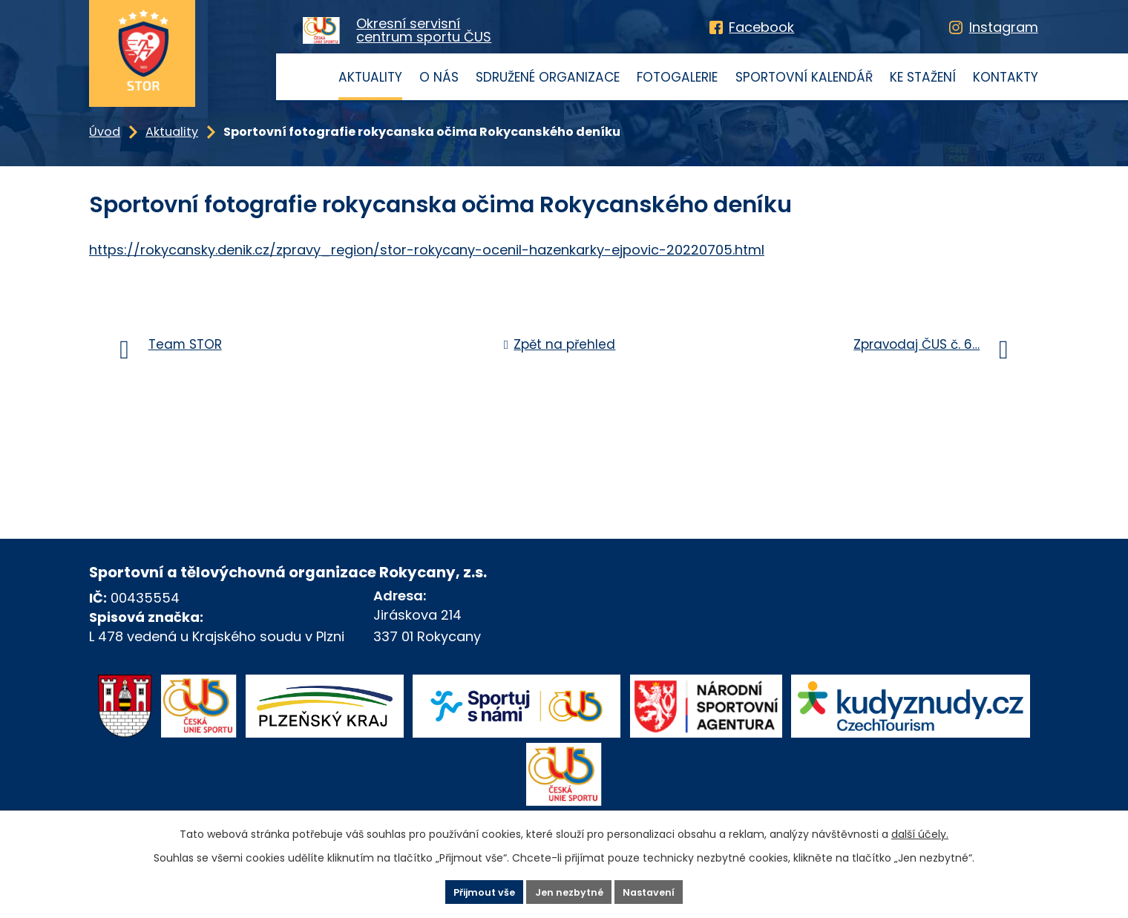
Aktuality (370, 77)
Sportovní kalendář (804, 77)
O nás (439, 77)
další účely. (919, 831)
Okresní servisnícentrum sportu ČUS (423, 30)
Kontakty (1005, 77)
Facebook (761, 27)
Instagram (1003, 27)
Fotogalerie (677, 77)
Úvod (312, 76)
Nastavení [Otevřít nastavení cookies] (668, 890)
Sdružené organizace (548, 77)
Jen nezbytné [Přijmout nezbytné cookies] (570, 890)
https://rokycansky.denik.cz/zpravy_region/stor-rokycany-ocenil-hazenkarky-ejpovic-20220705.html (426, 249)
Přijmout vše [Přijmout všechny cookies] (465, 890)
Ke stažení (923, 77)
